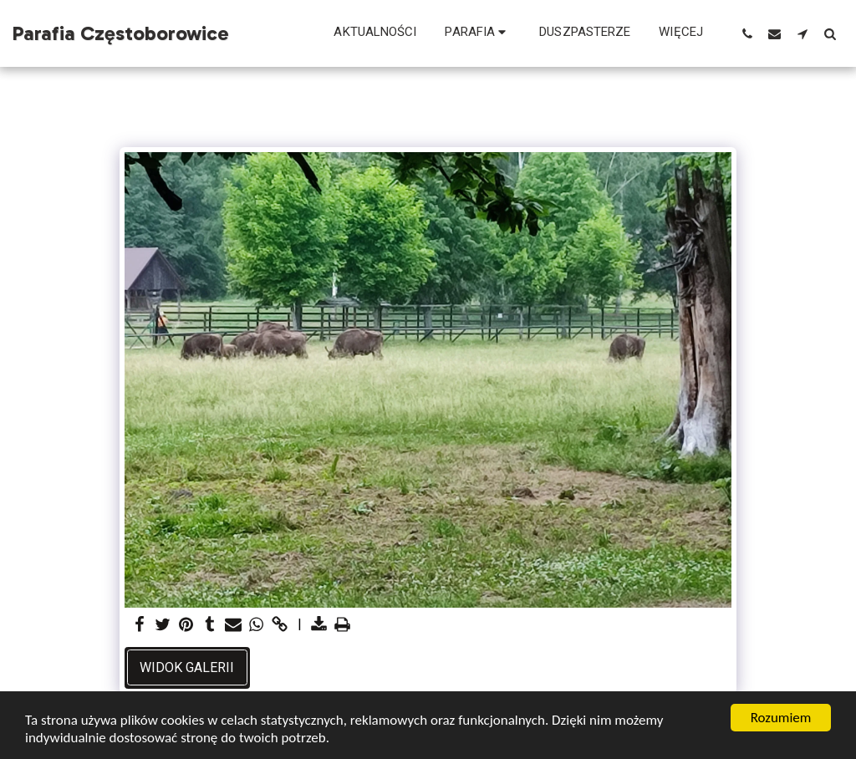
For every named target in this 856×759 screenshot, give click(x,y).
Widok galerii (187, 667)
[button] (477, 33)
